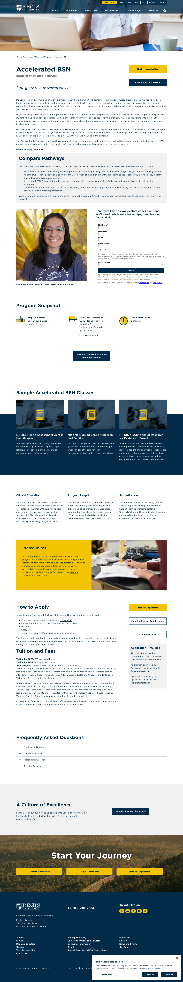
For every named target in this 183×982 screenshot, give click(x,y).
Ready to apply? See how (29, 149)
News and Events (128, 944)
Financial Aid (55, 704)
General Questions (30, 753)
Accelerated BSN (60, 57)
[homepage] (27, 8)
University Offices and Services (84, 940)
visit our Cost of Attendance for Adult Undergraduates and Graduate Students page (71, 675)
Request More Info (89, 871)
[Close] (177, 961)
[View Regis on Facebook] (133, 911)
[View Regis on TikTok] (145, 911)
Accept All (168, 978)
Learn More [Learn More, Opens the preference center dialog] (107, 978)
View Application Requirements (147, 621)
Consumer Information (79, 944)
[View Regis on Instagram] (121, 911)
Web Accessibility (25, 950)
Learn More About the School (130, 811)
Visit (137, 2)
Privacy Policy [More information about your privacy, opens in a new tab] (154, 971)
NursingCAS (66, 620)
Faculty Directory (77, 937)
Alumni (152, 2)
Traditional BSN (31, 171)
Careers (20, 947)
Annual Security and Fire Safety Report (88, 950)
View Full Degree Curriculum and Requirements (91, 356)
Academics (28, 57)
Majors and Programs (43, 57)
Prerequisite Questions (32, 759)
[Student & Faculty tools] (162, 2)
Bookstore (124, 937)
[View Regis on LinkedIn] (127, 911)
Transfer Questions (30, 766)
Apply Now (109, 2)
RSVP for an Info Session (148, 82)
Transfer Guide (33, 696)
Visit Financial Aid (147, 634)
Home (19, 57)
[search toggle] (165, 11)
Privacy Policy (73, 968)
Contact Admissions (39, 871)
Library (123, 940)
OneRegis (124, 947)
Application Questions (32, 747)
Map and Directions (26, 944)
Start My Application (147, 69)
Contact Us (22, 953)
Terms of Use (85, 968)
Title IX (71, 947)
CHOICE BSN (30, 187)
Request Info (126, 2)
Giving (19, 940)
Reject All (150, 978)
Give (144, 2)
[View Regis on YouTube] (139, 911)
